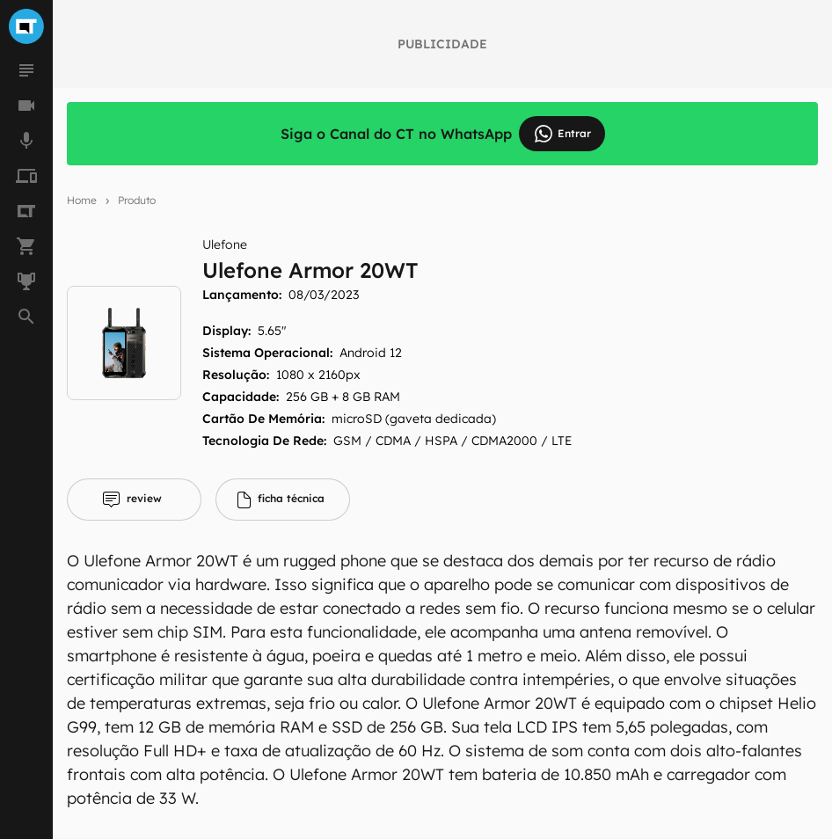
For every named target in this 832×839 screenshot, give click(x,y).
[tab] (134, 499)
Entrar (562, 133)
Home (82, 200)
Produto (137, 200)
